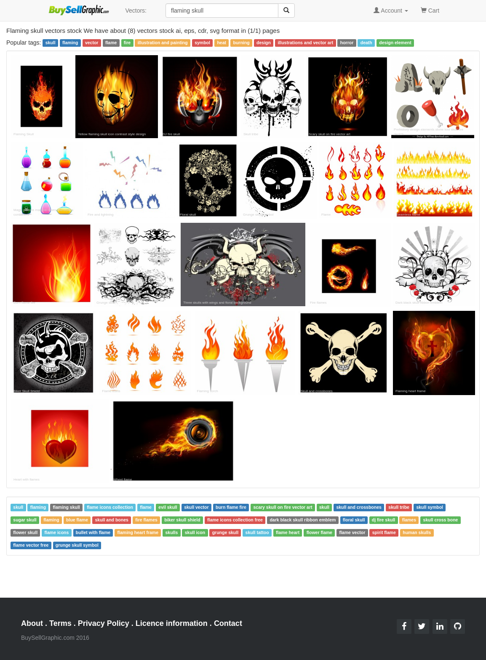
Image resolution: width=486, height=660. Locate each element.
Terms (60, 623)
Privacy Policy (103, 623)
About (32, 623)
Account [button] (391, 10)
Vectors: (136, 10)
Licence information (172, 623)
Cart (430, 10)
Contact (228, 623)
